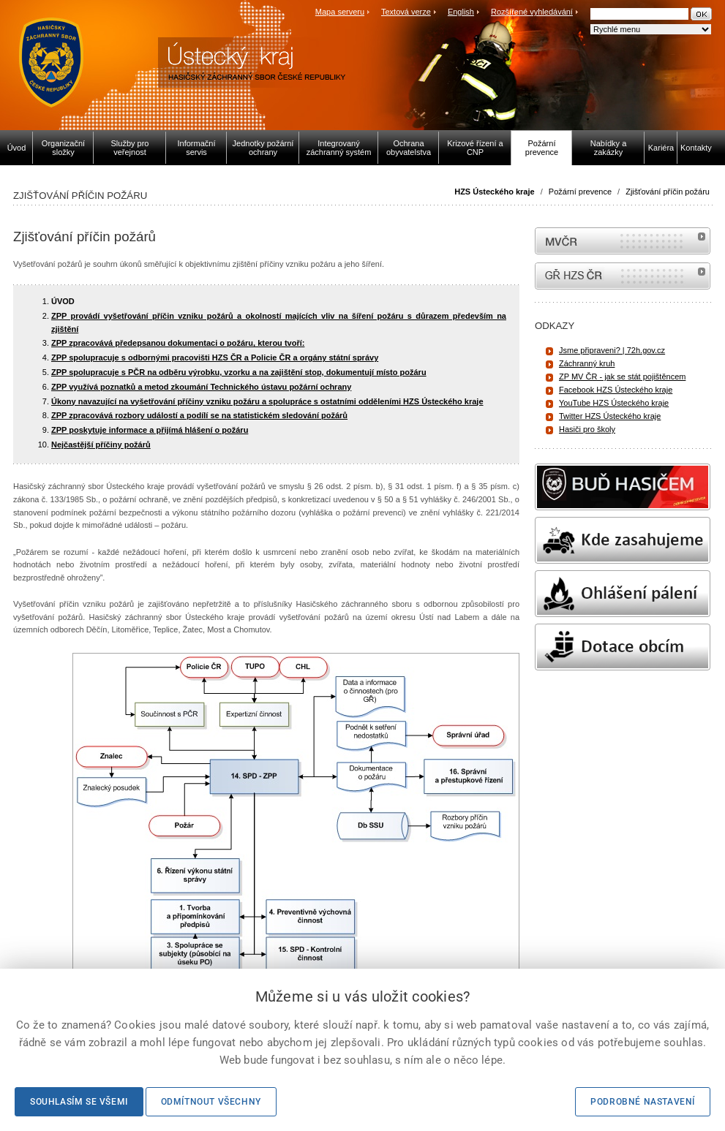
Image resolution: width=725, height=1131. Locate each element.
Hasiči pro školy (587, 429)
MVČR (622, 240)
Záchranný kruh (587, 363)
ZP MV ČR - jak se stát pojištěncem (622, 376)
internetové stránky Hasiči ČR (622, 276)
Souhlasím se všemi (79, 1102)
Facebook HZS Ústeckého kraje (615, 389)
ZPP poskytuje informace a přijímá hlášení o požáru (149, 429)
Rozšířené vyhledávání (532, 11)
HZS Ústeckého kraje (494, 191)
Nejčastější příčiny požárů (101, 444)
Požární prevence (580, 191)
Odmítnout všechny (211, 1102)
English (461, 11)
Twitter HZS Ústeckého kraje (610, 416)
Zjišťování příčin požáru (668, 191)
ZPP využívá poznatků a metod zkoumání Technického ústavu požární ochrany (201, 386)
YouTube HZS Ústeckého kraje (614, 402)
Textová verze (406, 11)
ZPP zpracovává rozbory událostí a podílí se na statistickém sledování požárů (199, 415)
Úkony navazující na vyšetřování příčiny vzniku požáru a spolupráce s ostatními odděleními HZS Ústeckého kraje (267, 401)
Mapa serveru (339, 11)
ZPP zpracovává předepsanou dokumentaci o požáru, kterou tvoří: (177, 342)
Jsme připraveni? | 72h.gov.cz (612, 350)
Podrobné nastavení (642, 1102)
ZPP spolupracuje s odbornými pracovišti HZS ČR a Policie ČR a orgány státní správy (214, 357)
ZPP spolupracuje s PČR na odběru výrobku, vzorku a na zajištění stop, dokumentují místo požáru (239, 372)
